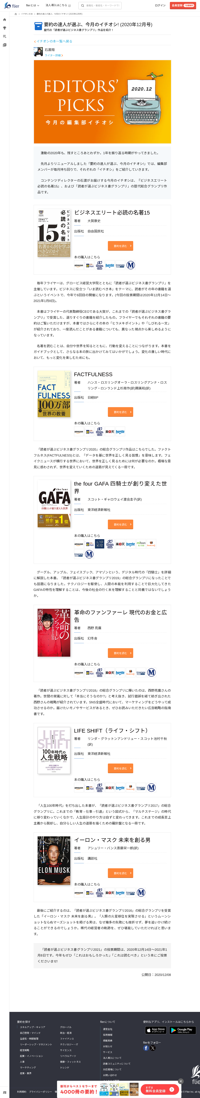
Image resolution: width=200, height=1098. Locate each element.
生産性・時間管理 (29, 1038)
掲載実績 (107, 1040)
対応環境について (112, 1069)
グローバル (66, 1027)
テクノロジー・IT (69, 1044)
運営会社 (107, 1029)
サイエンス (66, 1050)
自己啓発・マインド (30, 1033)
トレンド (64, 1067)
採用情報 (107, 1035)
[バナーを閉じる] (181, 1081)
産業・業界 (25, 1073)
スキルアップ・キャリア (32, 1027)
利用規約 (21, 1092)
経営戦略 (24, 1050)
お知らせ (107, 1046)
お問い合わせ (110, 1075)
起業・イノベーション (31, 1056)
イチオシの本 (27, 14)
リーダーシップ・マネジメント (36, 1044)
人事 (22, 1062)
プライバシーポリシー (40, 1092)
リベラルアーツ (68, 1056)
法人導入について (112, 1058)
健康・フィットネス (70, 1062)
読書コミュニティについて (117, 1063)
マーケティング (28, 1067)
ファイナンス (67, 1038)
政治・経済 (66, 1033)
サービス (107, 1052)
